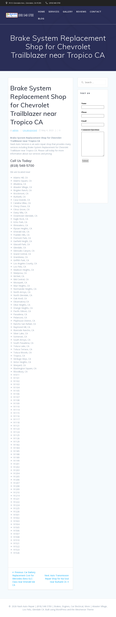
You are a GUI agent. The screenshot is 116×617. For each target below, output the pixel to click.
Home (41, 11)
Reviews (81, 11)
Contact (95, 11)
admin (15, 130)
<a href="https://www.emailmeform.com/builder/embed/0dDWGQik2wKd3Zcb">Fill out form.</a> (93, 148)
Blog (41, 18)
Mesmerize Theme (84, 609)
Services (53, 11)
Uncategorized (30, 130)
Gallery (68, 11)
